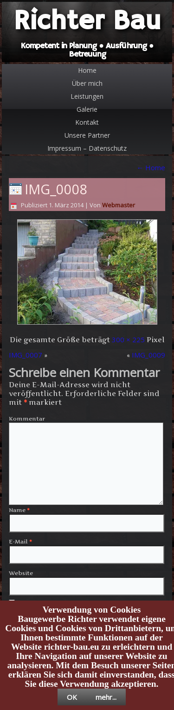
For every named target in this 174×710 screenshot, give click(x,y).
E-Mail (20, 541)
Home (87, 70)
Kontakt (87, 122)
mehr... (106, 697)
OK (72, 697)
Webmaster (118, 205)
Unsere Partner (87, 135)
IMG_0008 (56, 189)
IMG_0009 (148, 354)
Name (19, 509)
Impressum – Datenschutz (87, 148)
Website (21, 572)
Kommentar (27, 418)
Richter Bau (87, 21)
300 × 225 (128, 339)
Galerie (87, 109)
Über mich (87, 83)
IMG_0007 (25, 354)
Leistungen (87, 96)
